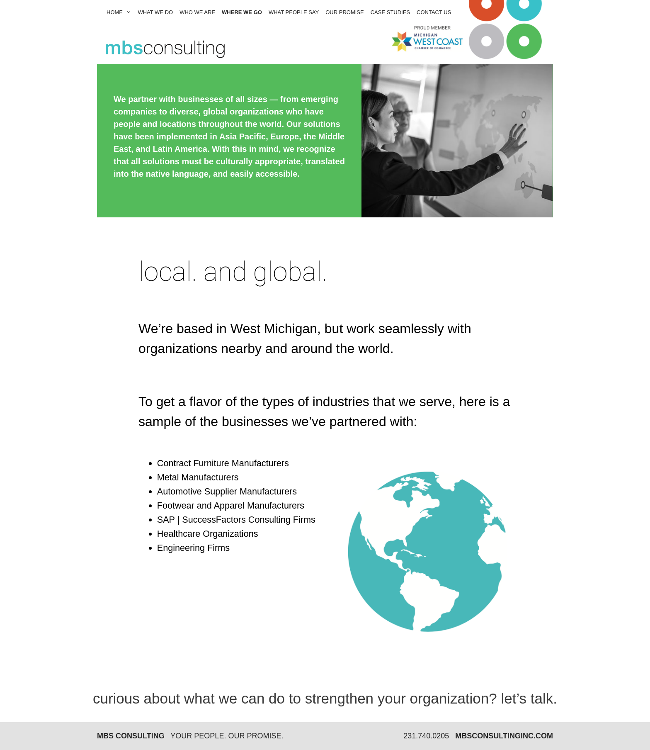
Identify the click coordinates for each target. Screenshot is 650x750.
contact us (434, 12)
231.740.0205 (426, 736)
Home (120, 12)
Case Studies (390, 12)
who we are (197, 12)
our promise (344, 12)
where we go (242, 12)
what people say (294, 12)
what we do (155, 12)
